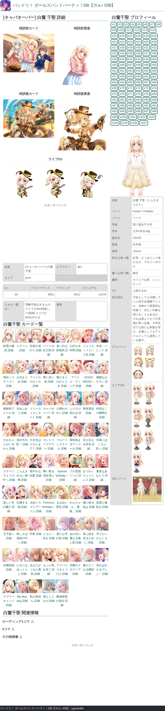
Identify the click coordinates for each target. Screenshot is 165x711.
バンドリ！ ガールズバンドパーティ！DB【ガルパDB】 (64, 5)
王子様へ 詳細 (8, 534)
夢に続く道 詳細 (48, 377)
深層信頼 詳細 (8, 565)
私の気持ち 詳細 (35, 596)
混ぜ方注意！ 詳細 (22, 440)
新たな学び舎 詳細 (62, 534)
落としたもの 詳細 (48, 596)
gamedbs (78, 708)
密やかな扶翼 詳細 (35, 471)
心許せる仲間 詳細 (75, 346)
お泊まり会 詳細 (22, 377)
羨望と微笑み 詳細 (101, 502)
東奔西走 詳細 (88, 408)
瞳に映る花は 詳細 (88, 502)
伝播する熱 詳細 (22, 502)
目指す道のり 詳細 (35, 346)
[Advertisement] (55, 234)
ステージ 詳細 (22, 346)
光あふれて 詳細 (22, 408)
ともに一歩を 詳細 (48, 534)
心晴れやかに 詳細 (62, 408)
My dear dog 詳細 (22, 596)
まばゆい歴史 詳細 (62, 502)
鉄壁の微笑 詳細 (8, 346)
